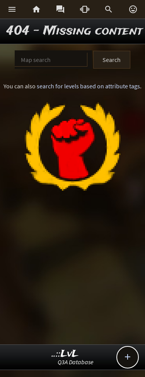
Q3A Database (76, 362)
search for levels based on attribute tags (88, 86)
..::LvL (65, 354)
